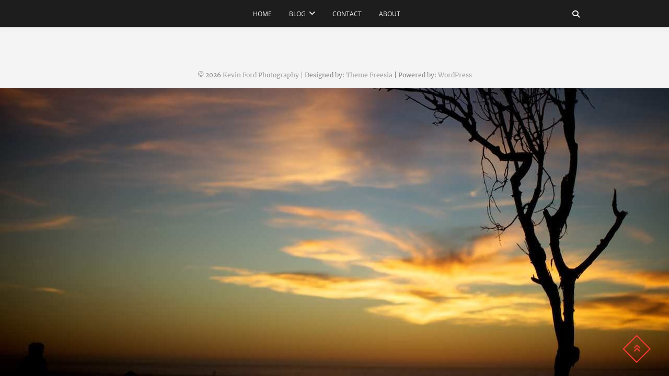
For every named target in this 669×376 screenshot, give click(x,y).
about (389, 13)
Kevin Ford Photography (261, 75)
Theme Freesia (369, 75)
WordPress (455, 75)
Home (262, 13)
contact (347, 13)
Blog (297, 13)
